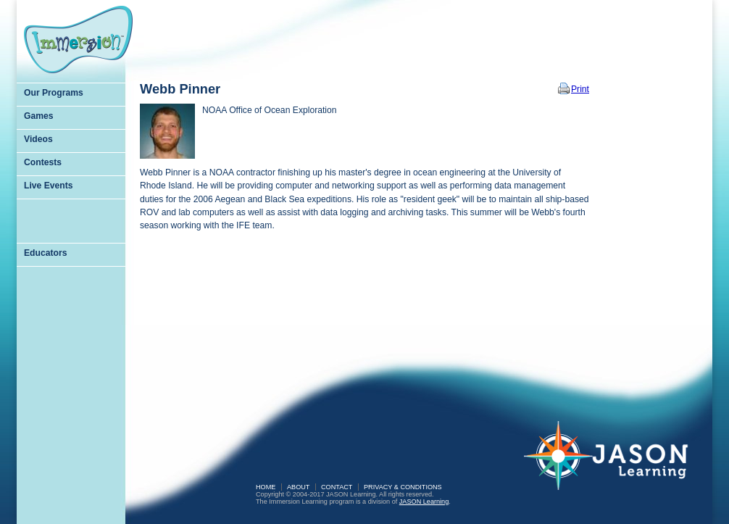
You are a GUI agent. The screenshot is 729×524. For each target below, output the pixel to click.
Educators (45, 253)
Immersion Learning (78, 39)
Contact (336, 487)
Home (265, 487)
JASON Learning (424, 501)
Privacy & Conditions (403, 487)
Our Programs (53, 93)
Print (580, 89)
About (298, 487)
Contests (43, 162)
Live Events (48, 185)
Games (39, 116)
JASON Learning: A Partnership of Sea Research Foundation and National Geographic (614, 465)
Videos (38, 139)
